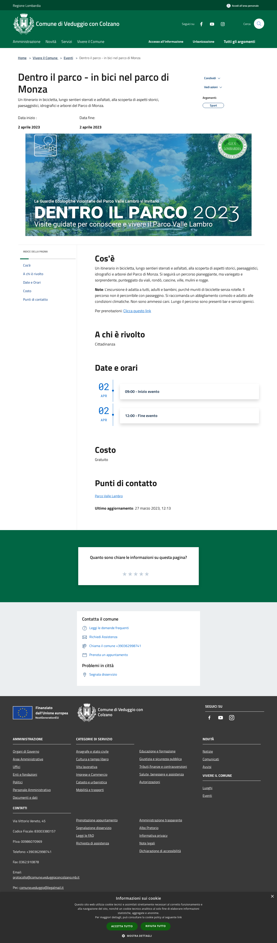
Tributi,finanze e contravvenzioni (163, 766)
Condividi (213, 78)
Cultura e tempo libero (92, 759)
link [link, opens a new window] (179, 917)
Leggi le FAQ (85, 835)
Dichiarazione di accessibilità (160, 850)
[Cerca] (259, 24)
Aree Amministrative (28, 759)
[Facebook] (199, 23)
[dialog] (138, 917)
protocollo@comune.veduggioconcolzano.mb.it (46, 877)
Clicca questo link (137, 311)
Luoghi (207, 787)
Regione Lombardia (27, 5)
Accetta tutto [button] (122, 926)
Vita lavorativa (86, 766)
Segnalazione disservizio (93, 827)
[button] (138, 936)
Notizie (208, 751)
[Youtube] (210, 23)
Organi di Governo (26, 751)
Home (22, 57)
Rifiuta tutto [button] (156, 926)
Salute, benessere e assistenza (161, 774)
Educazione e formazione (157, 751)
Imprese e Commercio (91, 774)
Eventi (68, 57)
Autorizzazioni (149, 781)
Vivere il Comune (45, 57)
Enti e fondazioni (25, 774)
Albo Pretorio (148, 827)
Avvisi (207, 766)
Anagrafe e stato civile (92, 751)
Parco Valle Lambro (109, 495)
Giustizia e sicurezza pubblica (160, 758)
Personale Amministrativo (32, 789)
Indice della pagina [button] (35, 251)
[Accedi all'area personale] (242, 6)
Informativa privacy (153, 835)
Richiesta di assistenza (92, 843)
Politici (18, 782)
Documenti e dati (25, 797)
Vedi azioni (213, 87)
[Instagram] (221, 23)
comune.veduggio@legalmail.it (41, 887)
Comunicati (211, 759)
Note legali (147, 843)
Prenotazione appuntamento (97, 820)
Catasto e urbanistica (91, 782)
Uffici (16, 766)
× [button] (272, 896)
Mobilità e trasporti (90, 789)
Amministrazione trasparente (160, 820)
